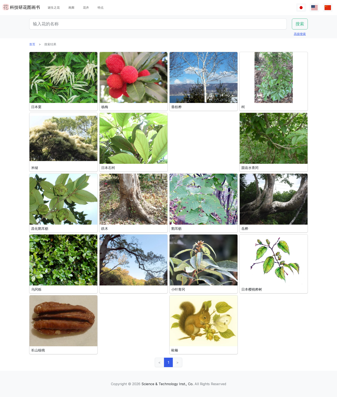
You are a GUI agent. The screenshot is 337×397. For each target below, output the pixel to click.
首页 (32, 44)
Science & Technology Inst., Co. (167, 384)
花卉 (86, 7)
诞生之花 (54, 7)
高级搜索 (300, 34)
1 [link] (168, 362)
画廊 (71, 7)
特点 (101, 7)
